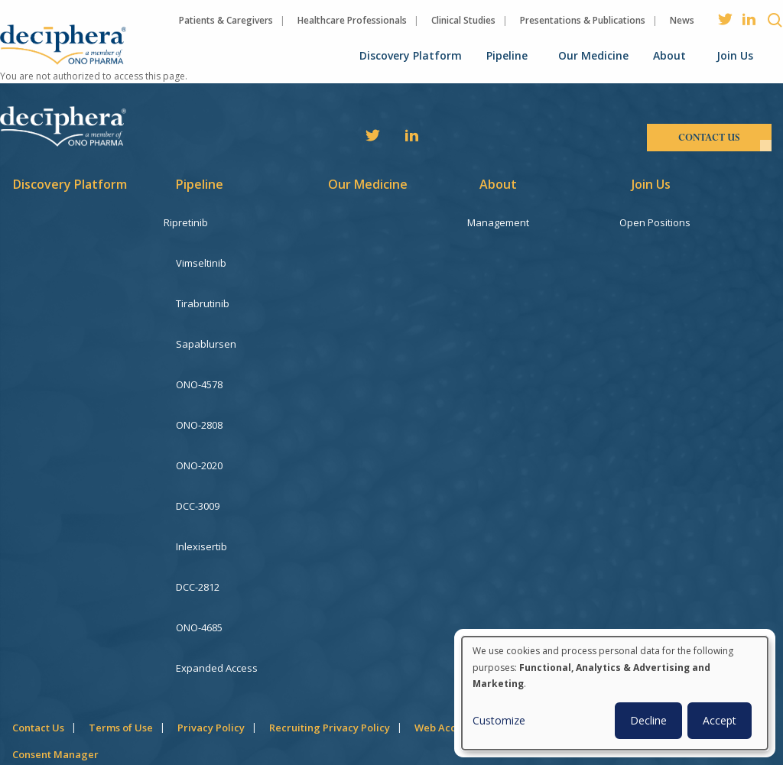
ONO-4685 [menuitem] (199, 566)
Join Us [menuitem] (734, 55)
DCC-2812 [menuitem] (197, 532)
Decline (648, 720)
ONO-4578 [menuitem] (199, 360)
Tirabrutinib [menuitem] (202, 291)
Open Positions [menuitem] (667, 222)
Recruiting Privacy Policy (329, 654)
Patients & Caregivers (226, 20)
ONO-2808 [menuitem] (199, 394)
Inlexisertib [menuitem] (201, 497)
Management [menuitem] (510, 222)
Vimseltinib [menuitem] (201, 257)
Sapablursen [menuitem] (206, 325)
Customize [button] (499, 720)
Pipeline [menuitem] (507, 55)
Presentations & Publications (582, 20)
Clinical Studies (463, 20)
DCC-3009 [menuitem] (197, 463)
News (682, 20)
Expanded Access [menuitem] (217, 601)
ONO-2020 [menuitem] (199, 429)
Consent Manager (55, 681)
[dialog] (615, 693)
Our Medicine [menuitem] (593, 55)
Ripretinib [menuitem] (198, 222)
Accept (719, 720)
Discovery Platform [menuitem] (410, 55)
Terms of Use (121, 654)
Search (775, 20)
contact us (709, 137)
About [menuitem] (669, 55)
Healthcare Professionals (352, 20)
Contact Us (38, 654)
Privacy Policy (211, 654)
